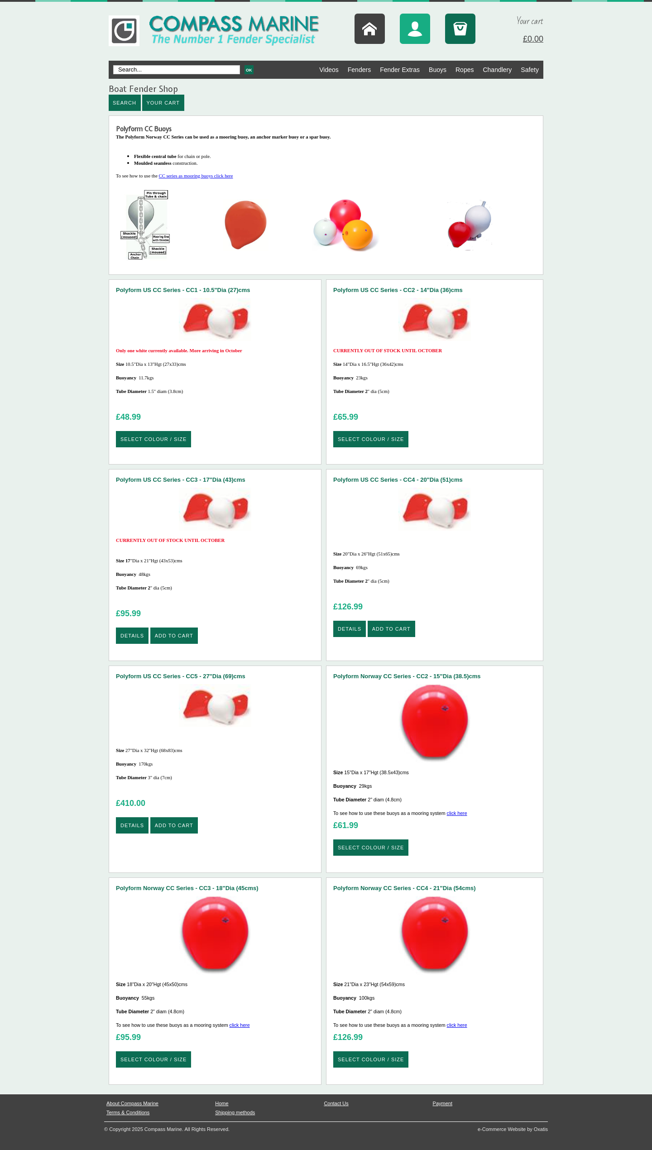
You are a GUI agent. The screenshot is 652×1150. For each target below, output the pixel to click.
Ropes (464, 69)
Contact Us (336, 1103)
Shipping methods (235, 1112)
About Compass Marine (132, 1103)
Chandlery (497, 69)
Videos (329, 69)
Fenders (359, 69)
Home (221, 1103)
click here (457, 813)
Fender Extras (400, 69)
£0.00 (533, 38)
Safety (530, 69)
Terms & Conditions (127, 1112)
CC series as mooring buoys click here (326, 219)
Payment (442, 1103)
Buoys (437, 69)
